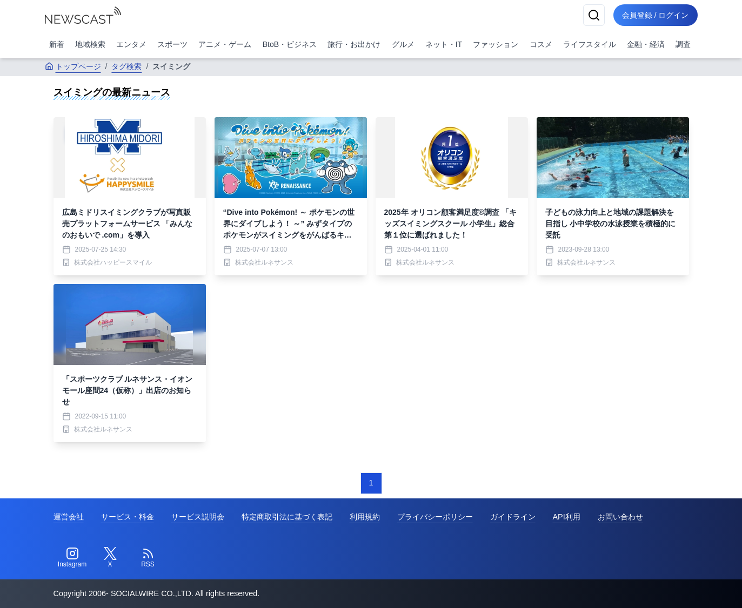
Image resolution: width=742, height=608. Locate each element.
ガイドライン (513, 516)
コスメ (541, 44)
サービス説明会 (197, 516)
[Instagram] (72, 558)
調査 (683, 44)
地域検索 (90, 44)
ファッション (495, 44)
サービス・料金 (127, 516)
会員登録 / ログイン (655, 15)
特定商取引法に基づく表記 (287, 516)
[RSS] (148, 558)
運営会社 (69, 516)
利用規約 (365, 516)
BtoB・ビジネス (290, 44)
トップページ (73, 66)
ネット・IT (443, 44)
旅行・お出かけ (353, 44)
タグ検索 (126, 66)
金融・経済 (646, 44)
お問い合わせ (620, 516)
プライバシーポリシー (435, 516)
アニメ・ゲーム (224, 44)
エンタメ (131, 44)
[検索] (594, 15)
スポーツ (172, 44)
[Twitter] (110, 558)
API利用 (566, 516)
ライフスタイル (589, 44)
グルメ (403, 44)
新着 (56, 44)
